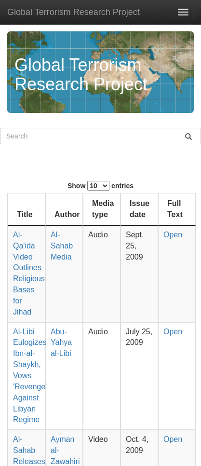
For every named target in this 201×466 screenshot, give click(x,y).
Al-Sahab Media (62, 246)
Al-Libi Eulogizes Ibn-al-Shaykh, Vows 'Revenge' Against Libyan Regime (30, 376)
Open (172, 235)
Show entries (100, 186)
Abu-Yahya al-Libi (61, 343)
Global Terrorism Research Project (73, 12)
